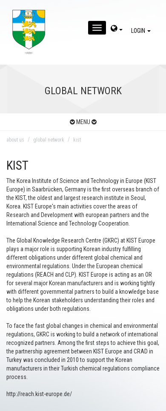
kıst (77, 140)
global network (48, 140)
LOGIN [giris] (142, 30)
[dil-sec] (116, 29)
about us (15, 140)
